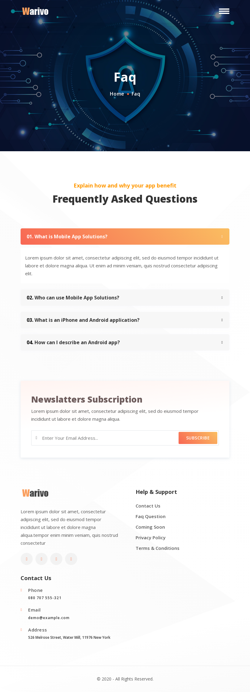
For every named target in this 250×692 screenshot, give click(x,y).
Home (117, 93)
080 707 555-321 (44, 597)
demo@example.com (49, 617)
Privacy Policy (151, 537)
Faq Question (151, 516)
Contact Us (148, 506)
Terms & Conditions (157, 548)
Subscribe (198, 438)
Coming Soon (150, 527)
